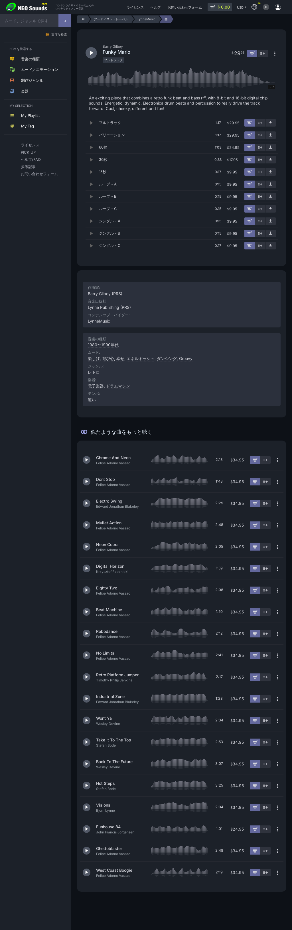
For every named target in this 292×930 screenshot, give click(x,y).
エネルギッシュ (141, 358)
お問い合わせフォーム (37, 173)
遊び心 (108, 358)
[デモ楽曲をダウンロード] (270, 123)
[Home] (82, 19)
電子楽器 (96, 385)
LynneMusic (99, 321)
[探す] (64, 20)
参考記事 (28, 166)
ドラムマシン (118, 385)
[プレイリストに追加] (260, 123)
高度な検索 (59, 34)
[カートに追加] (249, 123)
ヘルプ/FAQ (31, 159)
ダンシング (167, 358)
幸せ (120, 358)
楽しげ (94, 358)
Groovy (185, 358)
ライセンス (30, 145)
